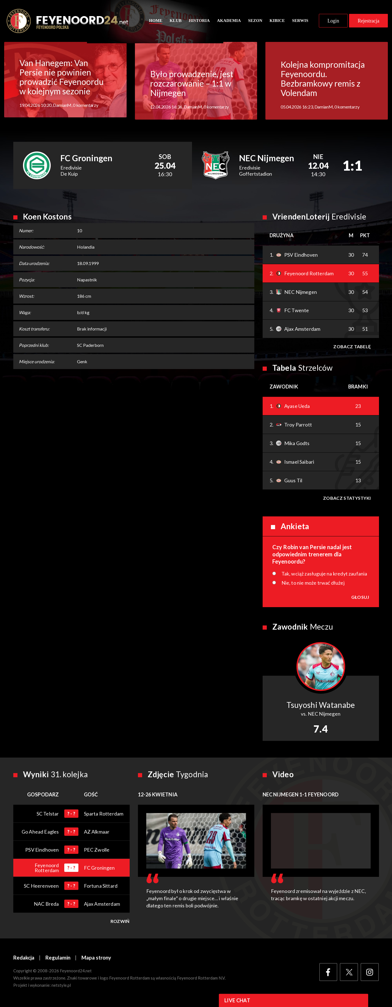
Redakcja (23, 959)
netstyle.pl (61, 986)
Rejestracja (368, 21)
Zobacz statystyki (346, 499)
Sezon (255, 21)
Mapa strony (96, 959)
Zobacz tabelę (351, 347)
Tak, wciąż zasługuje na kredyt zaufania (324, 574)
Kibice (277, 21)
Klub (175, 21)
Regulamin (57, 959)
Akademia (229, 21)
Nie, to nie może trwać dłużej (313, 584)
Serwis (300, 21)
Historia (199, 21)
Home (155, 21)
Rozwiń (120, 922)
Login (333, 21)
